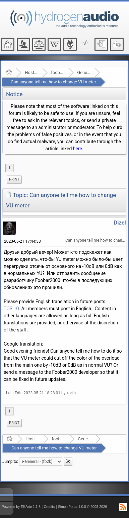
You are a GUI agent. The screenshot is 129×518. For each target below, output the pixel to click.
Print (14, 179)
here (77, 148)
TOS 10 (11, 308)
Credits (49, 507)
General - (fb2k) (83, 72)
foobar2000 (57, 72)
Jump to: (10, 461)
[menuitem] (14, 179)
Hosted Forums (31, 72)
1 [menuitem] (9, 167)
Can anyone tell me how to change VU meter (53, 81)
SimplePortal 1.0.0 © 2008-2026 (82, 507)
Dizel (120, 223)
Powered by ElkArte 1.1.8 (21, 507)
